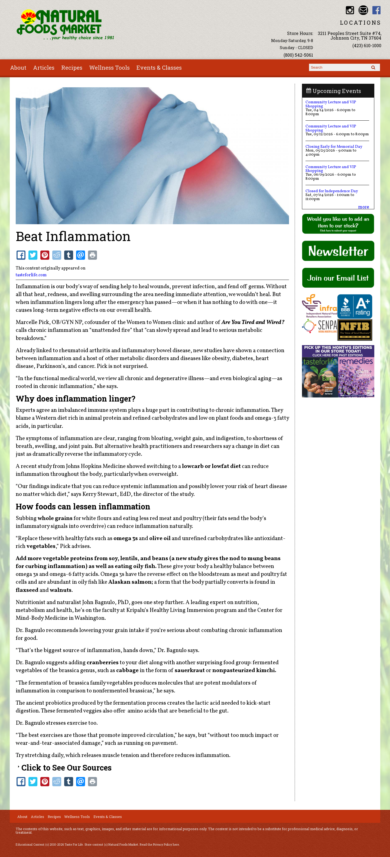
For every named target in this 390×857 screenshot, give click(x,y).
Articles (43, 67)
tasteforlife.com (31, 275)
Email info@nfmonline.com (363, 10)
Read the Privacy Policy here (159, 844)
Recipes (71, 67)
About (18, 67)
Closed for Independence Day (332, 191)
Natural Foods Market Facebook (376, 10)
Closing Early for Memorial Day (334, 146)
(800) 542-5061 (298, 55)
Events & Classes (159, 67)
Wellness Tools (109, 67)
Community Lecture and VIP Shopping (331, 104)
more (363, 207)
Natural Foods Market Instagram (350, 10)
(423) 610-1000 (366, 45)
